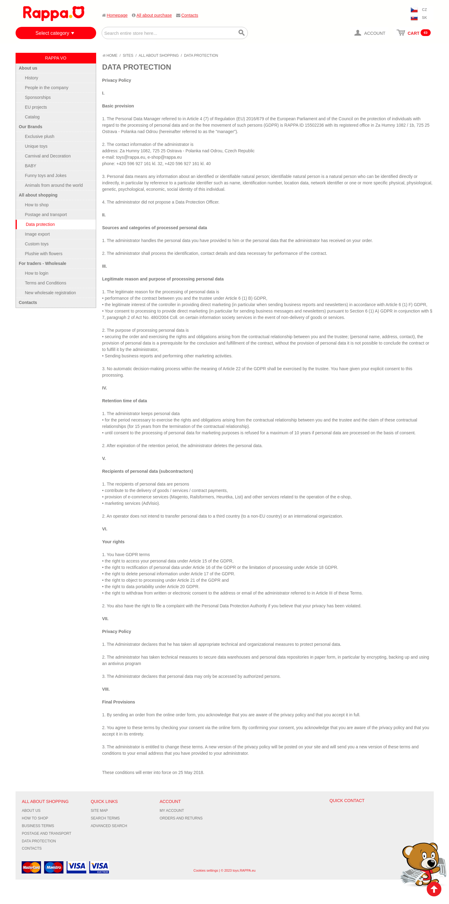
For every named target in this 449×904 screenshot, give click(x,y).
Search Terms (105, 818)
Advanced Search (109, 826)
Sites (128, 55)
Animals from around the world (54, 185)
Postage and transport (46, 214)
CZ (424, 10)
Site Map (99, 810)
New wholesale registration (50, 292)
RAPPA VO (56, 58)
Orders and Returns (181, 818)
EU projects (36, 107)
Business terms (38, 826)
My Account (172, 810)
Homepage (117, 15)
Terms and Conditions (45, 282)
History (31, 77)
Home (110, 55)
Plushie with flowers (44, 253)
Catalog (32, 116)
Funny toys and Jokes (46, 175)
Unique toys (36, 146)
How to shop (37, 204)
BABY (30, 165)
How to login (37, 273)
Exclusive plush (40, 136)
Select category (52, 33)
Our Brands (30, 126)
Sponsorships (38, 97)
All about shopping (159, 55)
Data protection (40, 224)
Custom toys (37, 243)
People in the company (46, 87)
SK (424, 18)
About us (28, 68)
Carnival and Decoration (48, 156)
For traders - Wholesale (43, 263)
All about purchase (154, 15)
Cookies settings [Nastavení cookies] (206, 870)
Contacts (189, 15)
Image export (37, 234)
